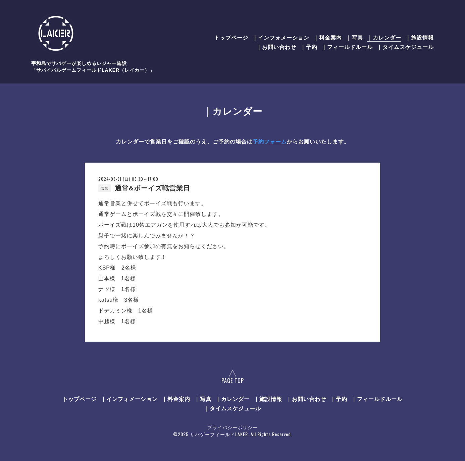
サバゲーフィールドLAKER (219, 434)
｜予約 (308, 47)
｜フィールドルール (347, 47)
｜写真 (354, 37)
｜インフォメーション (280, 37)
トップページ (231, 37)
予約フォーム (270, 142)
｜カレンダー (384, 37)
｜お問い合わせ (276, 47)
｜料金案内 (327, 37)
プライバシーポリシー (232, 426)
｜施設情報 (419, 37)
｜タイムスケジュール (405, 47)
